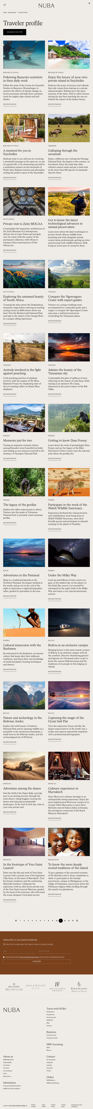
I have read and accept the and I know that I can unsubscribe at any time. (34, 956)
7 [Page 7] (44, 921)
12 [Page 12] (65, 921)
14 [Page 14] (73, 921)
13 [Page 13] (69, 921)
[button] (89, 3)
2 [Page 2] (24, 921)
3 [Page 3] (28, 921)
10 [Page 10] (56, 921)
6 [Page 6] (40, 921)
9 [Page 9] (52, 921)
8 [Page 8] (48, 921)
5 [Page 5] (36, 921)
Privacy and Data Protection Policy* (29, 956)
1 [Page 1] (20, 921)
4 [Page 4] (32, 921)
